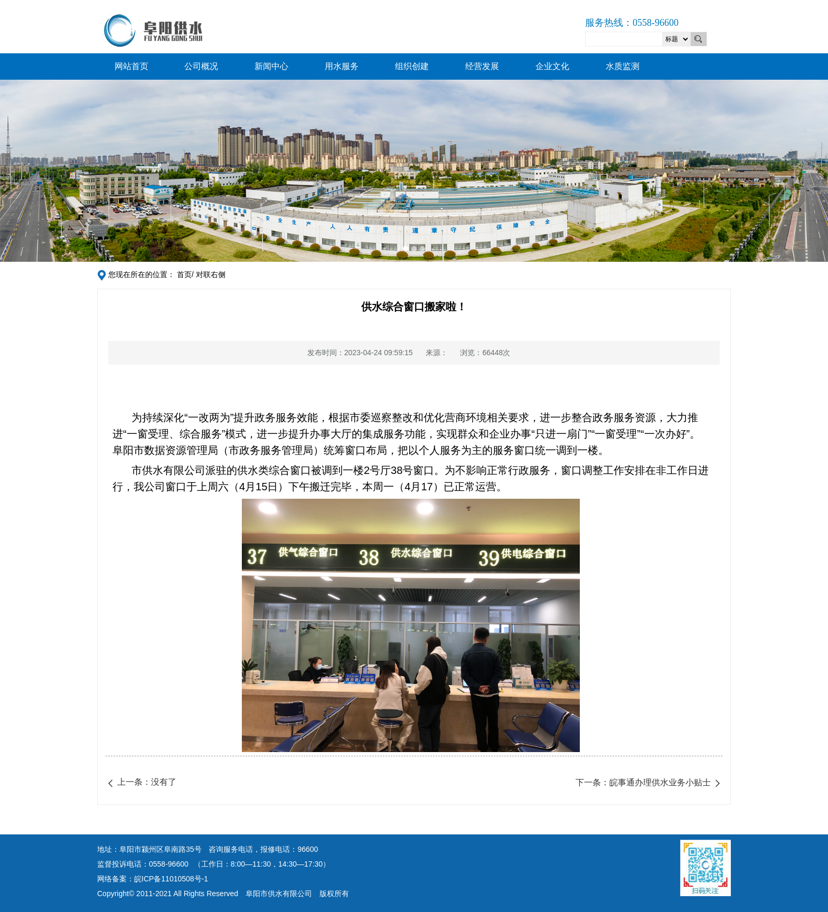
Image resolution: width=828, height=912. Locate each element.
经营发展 (482, 66)
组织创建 (412, 66)
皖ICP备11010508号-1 (171, 879)
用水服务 (342, 66)
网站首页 (131, 66)
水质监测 (622, 66)
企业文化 (552, 66)
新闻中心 (271, 66)
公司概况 (201, 66)
